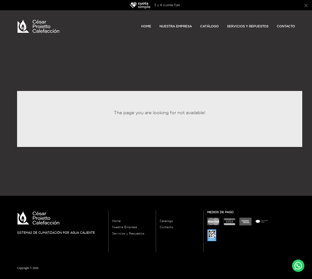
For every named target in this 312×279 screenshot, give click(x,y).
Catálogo (209, 26)
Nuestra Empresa (124, 227)
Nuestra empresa (175, 26)
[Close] (306, 5)
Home (146, 26)
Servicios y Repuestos (247, 26)
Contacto (286, 26)
